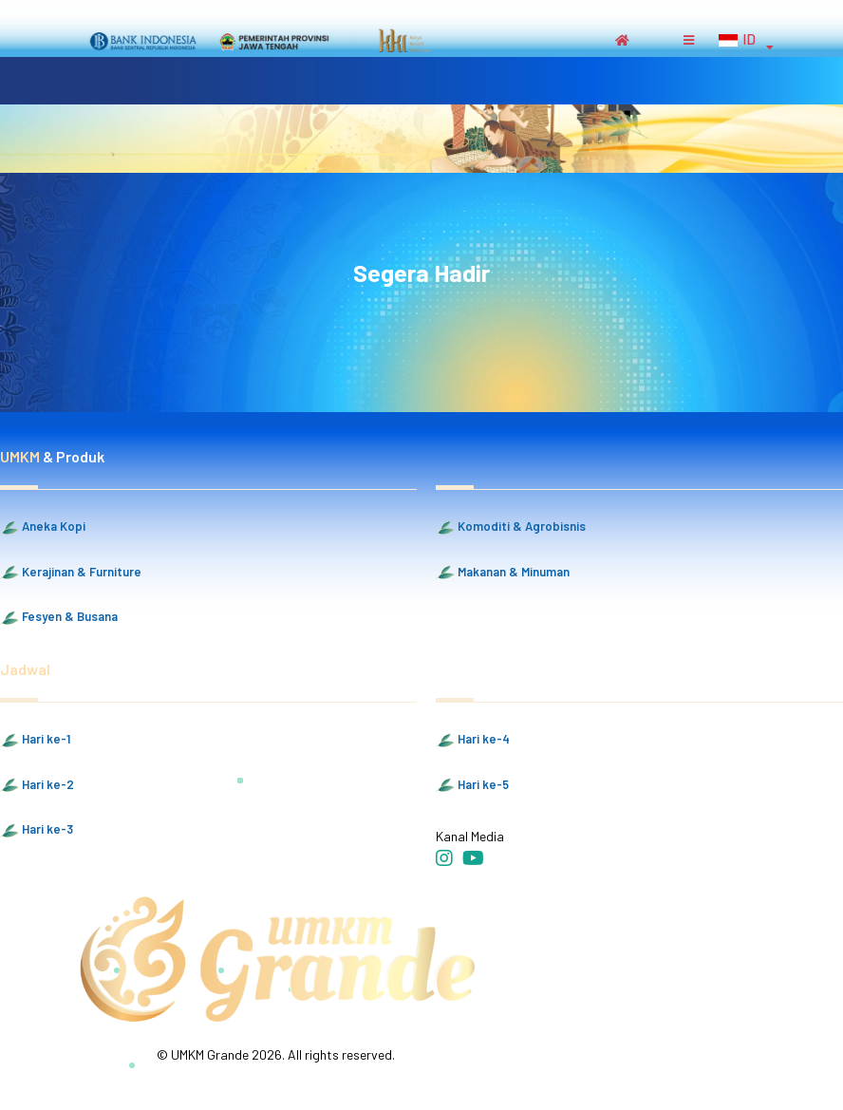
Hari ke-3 (36, 829)
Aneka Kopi (42, 527)
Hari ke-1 (35, 739)
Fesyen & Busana (59, 617)
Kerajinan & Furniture (70, 572)
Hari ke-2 (37, 785)
